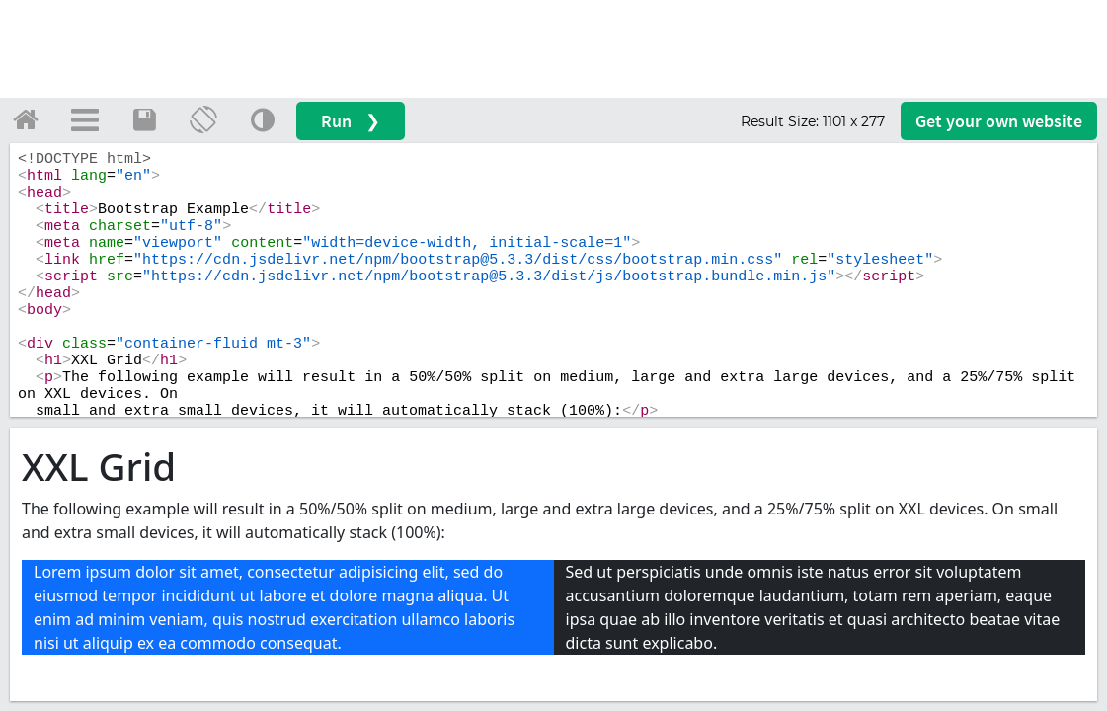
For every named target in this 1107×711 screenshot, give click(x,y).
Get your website (998, 121)
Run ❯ (350, 121)
